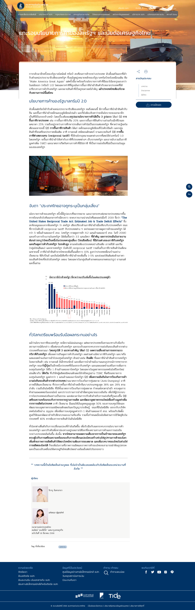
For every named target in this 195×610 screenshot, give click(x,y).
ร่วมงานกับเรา (69, 580)
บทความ (144, 86)
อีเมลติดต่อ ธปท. (26, 576)
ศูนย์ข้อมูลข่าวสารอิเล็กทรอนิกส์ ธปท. (80, 572)
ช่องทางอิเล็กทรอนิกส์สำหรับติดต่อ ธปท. (38, 584)
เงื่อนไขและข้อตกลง (95, 605)
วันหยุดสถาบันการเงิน (73, 576)
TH (172, 8)
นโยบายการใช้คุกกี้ (137, 605)
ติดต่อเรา (22, 572)
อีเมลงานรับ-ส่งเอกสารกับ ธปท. (34, 580)
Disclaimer (145, 90)
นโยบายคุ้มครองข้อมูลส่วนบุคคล (116, 605)
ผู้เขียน (143, 94)
